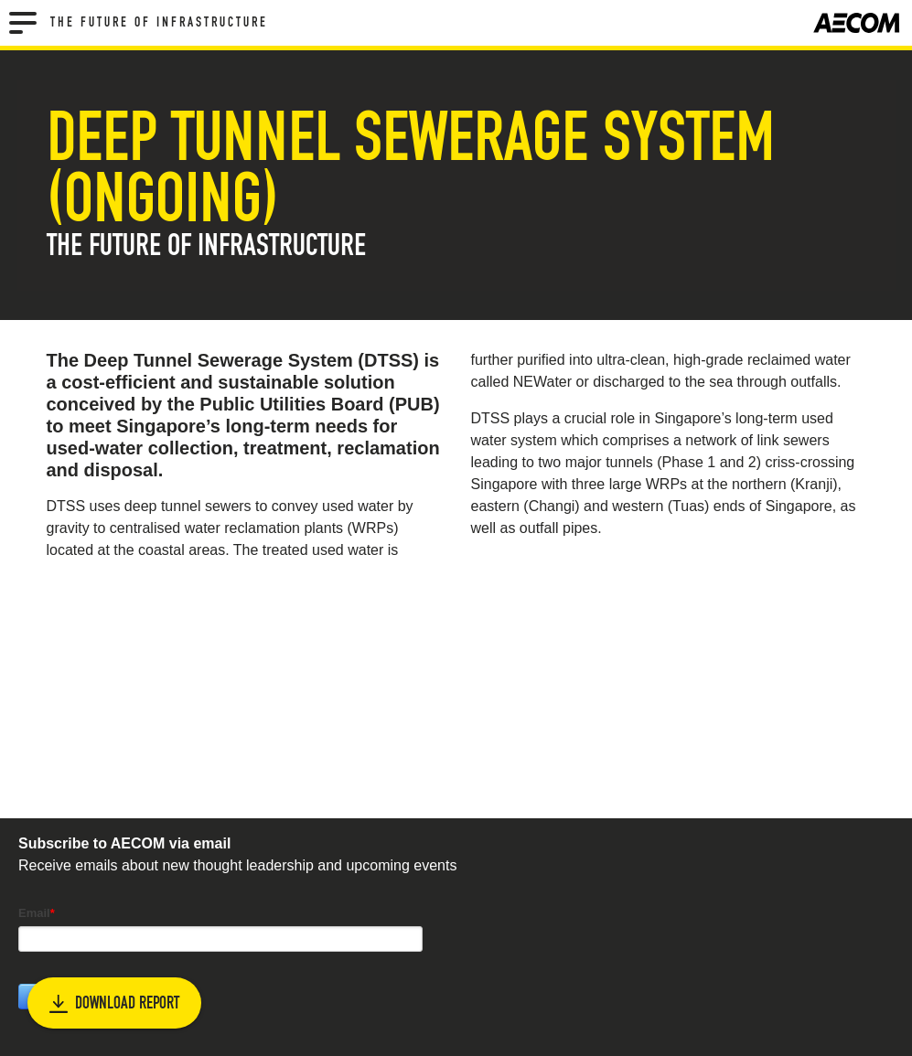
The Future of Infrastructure (159, 23)
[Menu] (23, 23)
